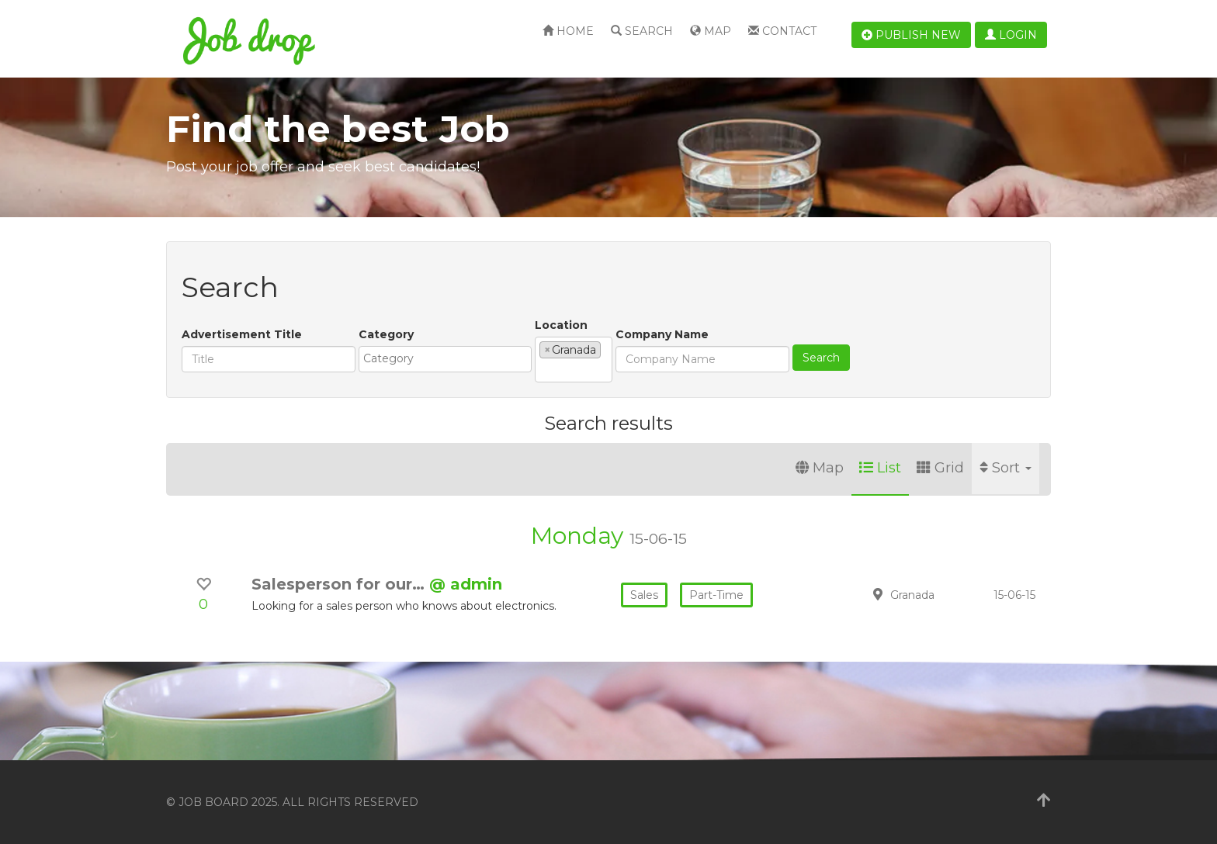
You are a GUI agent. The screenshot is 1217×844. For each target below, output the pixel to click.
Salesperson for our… (340, 584)
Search (642, 31)
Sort (1005, 467)
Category (386, 334)
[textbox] (449, 358)
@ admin (465, 584)
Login (1011, 35)
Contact (782, 31)
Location (561, 325)
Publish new (911, 35)
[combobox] (445, 359)
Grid (940, 467)
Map (710, 31)
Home (568, 31)
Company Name (662, 334)
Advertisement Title (242, 334)
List (880, 467)
